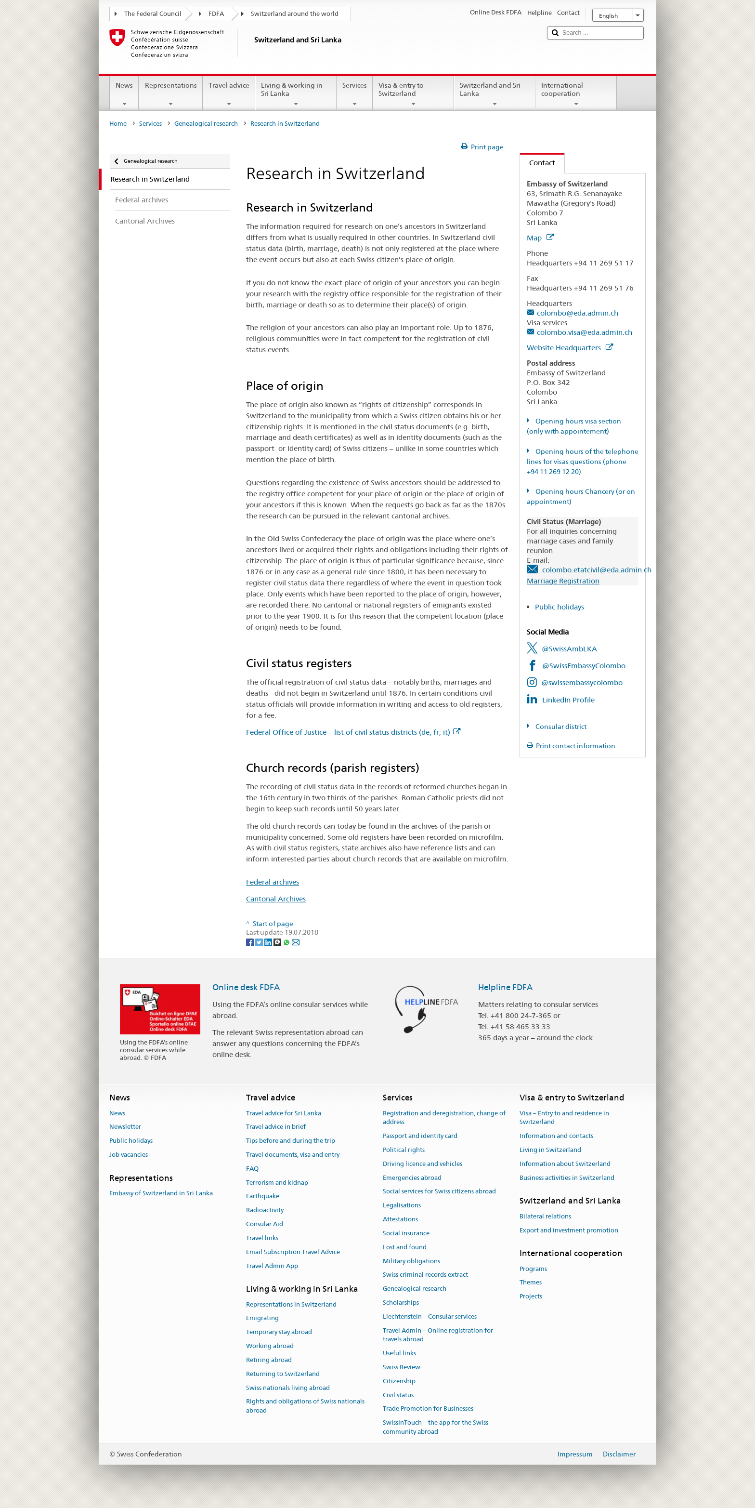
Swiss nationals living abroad (288, 1387)
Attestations (400, 1219)
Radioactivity (265, 1210)
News (124, 94)
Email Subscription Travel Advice (293, 1252)
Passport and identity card (420, 1135)
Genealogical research (206, 123)
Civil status (398, 1395)
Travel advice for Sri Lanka (283, 1113)
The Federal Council (153, 13)
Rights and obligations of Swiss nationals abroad (305, 1406)
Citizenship (399, 1381)
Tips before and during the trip (290, 1140)
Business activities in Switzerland (567, 1177)
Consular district (560, 726)
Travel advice (229, 94)
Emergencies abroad (412, 1177)
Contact (537, 162)
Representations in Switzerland (291, 1304)
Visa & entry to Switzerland (413, 94)
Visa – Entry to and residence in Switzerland (564, 1118)
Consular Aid (264, 1224)
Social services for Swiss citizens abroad (439, 1191)
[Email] (295, 942)
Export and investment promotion (569, 1230)
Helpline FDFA (505, 987)
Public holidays (559, 606)
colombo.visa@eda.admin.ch (584, 332)
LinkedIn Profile (568, 699)
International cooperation (576, 94)
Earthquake (262, 1196)
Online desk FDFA (246, 987)
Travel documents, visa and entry (292, 1154)
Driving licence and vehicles (422, 1163)
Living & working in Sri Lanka (296, 94)
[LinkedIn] (268, 942)
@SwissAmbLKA (569, 648)
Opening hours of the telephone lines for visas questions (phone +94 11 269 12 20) (582, 462)
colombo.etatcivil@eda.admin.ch (596, 569)
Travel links (262, 1238)
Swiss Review (401, 1367)
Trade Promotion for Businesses (428, 1409)
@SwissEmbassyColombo (583, 665)
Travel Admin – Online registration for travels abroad (438, 1335)
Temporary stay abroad (279, 1332)
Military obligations (411, 1261)
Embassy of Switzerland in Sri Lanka (161, 1193)
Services (354, 94)
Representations (170, 94)
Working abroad (270, 1345)
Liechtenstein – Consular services (430, 1316)
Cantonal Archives (276, 898)
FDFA (216, 13)
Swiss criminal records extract (425, 1275)
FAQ (252, 1168)
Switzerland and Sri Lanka (495, 94)
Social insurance (406, 1233)
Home (118, 123)
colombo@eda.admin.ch (577, 312)
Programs (533, 1268)
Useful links (399, 1353)
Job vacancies (128, 1154)
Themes (531, 1282)
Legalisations (402, 1205)
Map (540, 237)
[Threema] (278, 942)
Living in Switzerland (550, 1149)
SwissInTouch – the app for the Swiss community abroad (435, 1427)
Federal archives (272, 881)
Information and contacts (556, 1135)
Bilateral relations (545, 1216)
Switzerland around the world (294, 13)
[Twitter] (259, 942)
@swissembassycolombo (582, 682)
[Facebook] (250, 942)
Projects (531, 1296)
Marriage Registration (563, 580)
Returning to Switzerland (283, 1373)
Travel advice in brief (276, 1127)
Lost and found (405, 1247)
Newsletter (125, 1127)
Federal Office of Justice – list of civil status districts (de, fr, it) (353, 732)
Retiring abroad (269, 1359)
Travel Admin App (272, 1266)
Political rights (404, 1149)
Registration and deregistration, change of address (444, 1118)
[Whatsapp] (287, 942)
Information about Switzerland (565, 1163)
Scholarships (401, 1302)
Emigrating (262, 1318)
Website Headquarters (570, 347)
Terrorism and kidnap (277, 1182)
